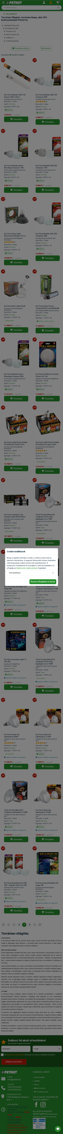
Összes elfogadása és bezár (43, 582)
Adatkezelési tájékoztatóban (27, 568)
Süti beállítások (15, 573)
